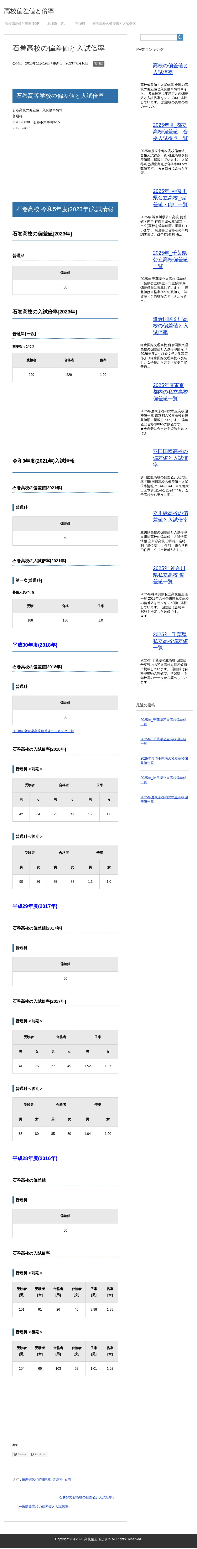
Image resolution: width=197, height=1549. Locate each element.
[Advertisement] (65, 161)
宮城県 (98, 64)
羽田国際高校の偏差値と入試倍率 (170, 458)
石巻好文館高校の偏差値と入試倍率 (85, 1498)
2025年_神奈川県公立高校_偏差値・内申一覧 (170, 198)
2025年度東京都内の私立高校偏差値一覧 (170, 392)
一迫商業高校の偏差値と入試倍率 (43, 1507)
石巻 (67, 1480)
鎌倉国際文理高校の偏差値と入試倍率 (170, 326)
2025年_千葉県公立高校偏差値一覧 (170, 260)
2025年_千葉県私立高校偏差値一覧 (170, 642)
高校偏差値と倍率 (34, 11)
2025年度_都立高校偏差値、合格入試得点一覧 (170, 132)
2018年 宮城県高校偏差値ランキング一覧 (43, 732)
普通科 (58, 1480)
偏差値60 (29, 1480)
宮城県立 (44, 1480)
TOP (22, 24)
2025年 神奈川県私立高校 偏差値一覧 (169, 575)
